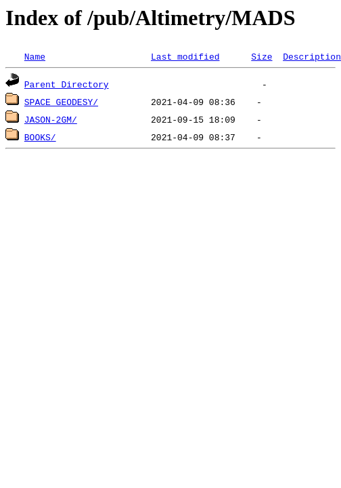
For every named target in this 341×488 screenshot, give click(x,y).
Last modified (185, 56)
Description (312, 56)
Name (34, 56)
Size (261, 56)
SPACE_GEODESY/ (61, 102)
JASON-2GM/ (50, 119)
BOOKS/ (40, 137)
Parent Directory (66, 84)
